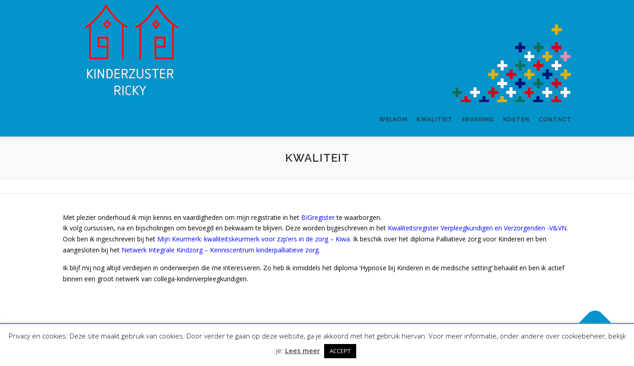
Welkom (393, 119)
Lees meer (302, 350)
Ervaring (478, 119)
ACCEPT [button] (340, 351)
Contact (555, 119)
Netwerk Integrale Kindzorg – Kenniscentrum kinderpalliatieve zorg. (220, 250)
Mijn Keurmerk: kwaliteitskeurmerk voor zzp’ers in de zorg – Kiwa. (254, 239)
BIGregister (318, 217)
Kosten (516, 119)
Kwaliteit (435, 119)
